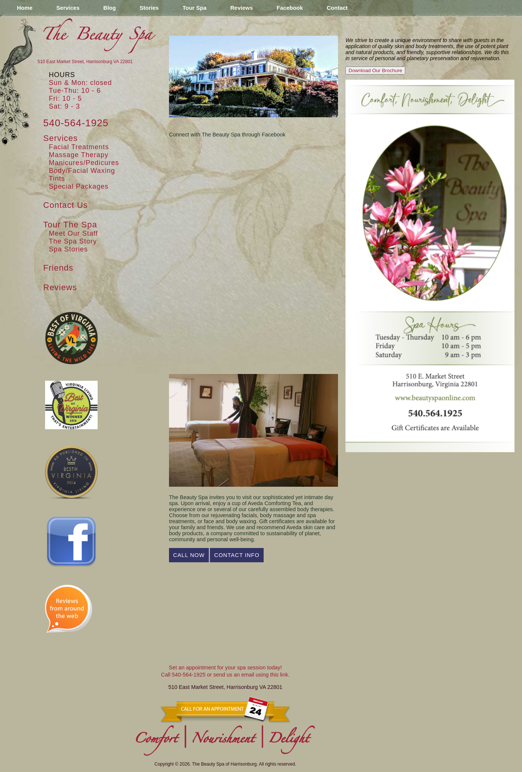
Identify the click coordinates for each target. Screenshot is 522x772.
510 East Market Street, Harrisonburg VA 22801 (85, 61)
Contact (337, 8)
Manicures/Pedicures (84, 163)
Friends (58, 267)
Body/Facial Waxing (82, 170)
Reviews (241, 8)
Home (25, 8)
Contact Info (236, 555)
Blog (109, 8)
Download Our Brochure (375, 70)
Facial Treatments (79, 147)
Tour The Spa (70, 224)
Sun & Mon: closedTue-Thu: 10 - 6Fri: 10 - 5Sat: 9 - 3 (80, 94)
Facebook (290, 8)
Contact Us (65, 205)
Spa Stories (68, 249)
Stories (149, 8)
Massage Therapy (79, 155)
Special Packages (79, 186)
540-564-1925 (76, 123)
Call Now (189, 555)
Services (68, 8)
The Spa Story (73, 241)
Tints (57, 178)
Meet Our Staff (73, 233)
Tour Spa (195, 8)
